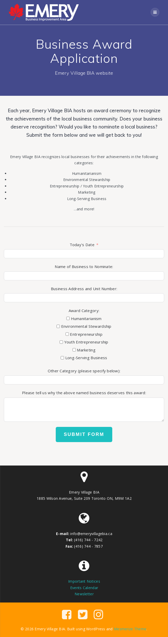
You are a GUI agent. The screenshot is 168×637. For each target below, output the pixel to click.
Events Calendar (84, 587)
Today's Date (82, 244)
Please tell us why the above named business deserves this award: (84, 392)
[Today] (84, 253)
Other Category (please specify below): (84, 370)
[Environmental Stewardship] (58, 326)
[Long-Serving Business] (62, 357)
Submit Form (84, 434)
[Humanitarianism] (68, 318)
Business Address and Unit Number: (84, 288)
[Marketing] (74, 349)
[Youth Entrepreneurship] (61, 342)
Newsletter (84, 593)
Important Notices (84, 581)
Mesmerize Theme (130, 628)
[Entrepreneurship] (67, 334)
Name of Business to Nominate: (84, 266)
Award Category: (84, 310)
